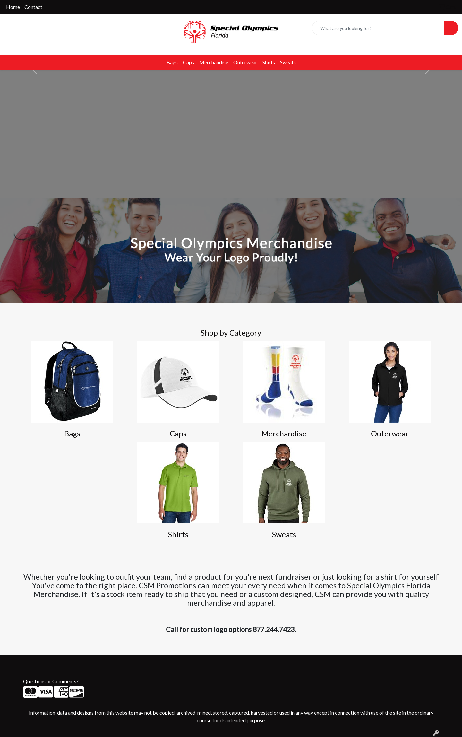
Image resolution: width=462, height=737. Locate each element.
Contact (33, 7)
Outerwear (245, 62)
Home (13, 7)
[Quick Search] (378, 28)
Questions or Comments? (51, 681)
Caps (188, 62)
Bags (172, 62)
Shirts (268, 62)
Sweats (288, 62)
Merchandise (213, 62)
